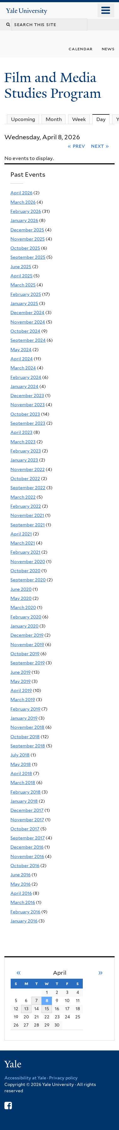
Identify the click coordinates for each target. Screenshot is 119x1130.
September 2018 (27, 745)
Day (103, 119)
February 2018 (25, 792)
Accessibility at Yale (25, 1077)
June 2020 (20, 589)
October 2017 (24, 828)
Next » (100, 146)
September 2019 (27, 662)
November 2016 (27, 856)
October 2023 (25, 414)
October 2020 (25, 570)
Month (54, 119)
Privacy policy (63, 1077)
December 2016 (26, 847)
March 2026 (23, 202)
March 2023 (23, 441)
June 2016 (20, 874)
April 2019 (21, 690)
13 (26, 1008)
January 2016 (23, 920)
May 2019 (20, 681)
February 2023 (25, 450)
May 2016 (20, 884)
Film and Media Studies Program (54, 85)
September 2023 (27, 423)
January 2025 (24, 303)
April (59, 972)
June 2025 (20, 266)
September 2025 (27, 257)
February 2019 (25, 709)
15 (47, 1008)
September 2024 (28, 340)
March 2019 (22, 699)
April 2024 (21, 358)
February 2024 (25, 377)
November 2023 (27, 404)
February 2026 (25, 211)
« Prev (76, 146)
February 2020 (25, 616)
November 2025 (27, 238)
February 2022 (25, 506)
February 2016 (25, 911)
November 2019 (27, 644)
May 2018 (20, 764)
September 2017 (27, 837)
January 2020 (24, 626)
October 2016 (24, 865)
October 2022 (25, 478)
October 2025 (25, 248)
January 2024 (24, 386)
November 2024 (27, 321)
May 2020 (20, 598)
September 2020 (28, 579)
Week (79, 119)
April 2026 (21, 192)
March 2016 (22, 902)
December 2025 (27, 229)
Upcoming (23, 119)
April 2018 (21, 773)
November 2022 (27, 469)
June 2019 (20, 672)
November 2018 (27, 727)
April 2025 (21, 275)
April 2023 (21, 432)
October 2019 (24, 653)
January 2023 (24, 460)
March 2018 (22, 782)
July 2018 (20, 754)
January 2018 (24, 801)
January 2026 (24, 220)
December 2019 (26, 635)
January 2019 (23, 718)
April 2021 (21, 533)
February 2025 (25, 294)
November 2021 (27, 515)
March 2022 (23, 497)
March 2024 (23, 367)
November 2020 (27, 561)
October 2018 (25, 736)
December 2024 (27, 312)
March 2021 (22, 543)
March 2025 (23, 284)
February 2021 (25, 552)
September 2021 (27, 524)
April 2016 (21, 893)
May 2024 (20, 349)
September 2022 (27, 487)
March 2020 (23, 607)
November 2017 (27, 819)
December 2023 (27, 395)
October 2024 (25, 331)
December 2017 (26, 810)
